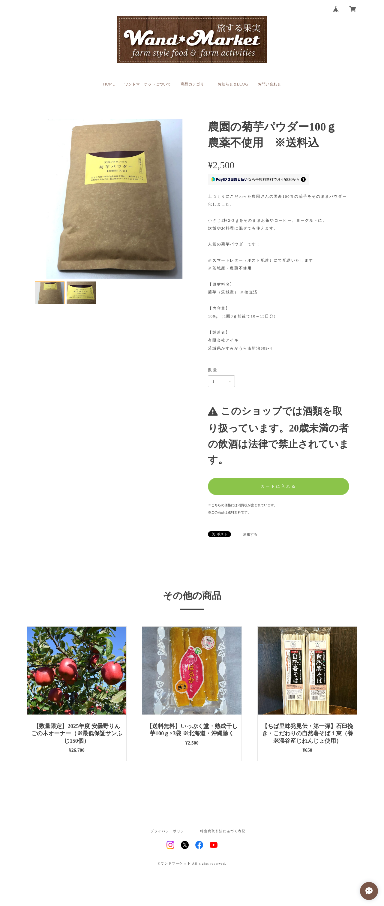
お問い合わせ (269, 84)
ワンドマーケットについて (147, 84)
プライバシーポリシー (169, 831)
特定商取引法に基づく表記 (222, 831)
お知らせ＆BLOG (233, 84)
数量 (213, 370)
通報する (250, 534)
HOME (109, 84)
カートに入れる (278, 486)
